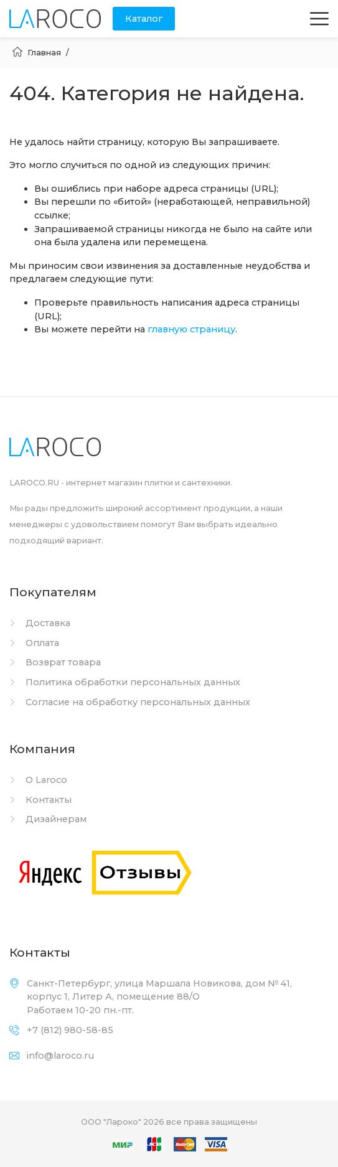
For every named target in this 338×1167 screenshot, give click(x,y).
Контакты (40, 799)
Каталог (143, 18)
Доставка (39, 623)
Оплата (34, 643)
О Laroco (38, 779)
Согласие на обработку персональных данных (129, 702)
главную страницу (191, 329)
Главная (36, 52)
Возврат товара (55, 662)
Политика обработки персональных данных (124, 682)
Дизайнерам (48, 819)
